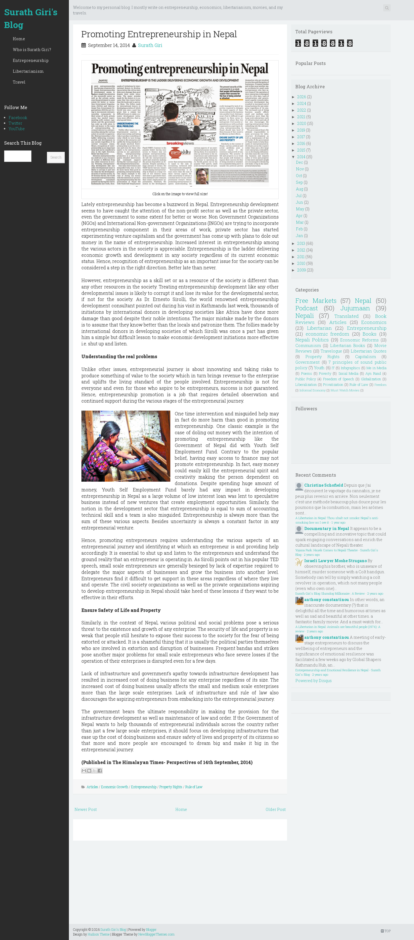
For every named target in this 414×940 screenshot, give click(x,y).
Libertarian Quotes (368, 351)
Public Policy (305, 379)
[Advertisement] (180, 885)
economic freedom (328, 334)
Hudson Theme (98, 934)
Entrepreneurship (31, 60)
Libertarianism (28, 71)
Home (19, 38)
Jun (299, 202)
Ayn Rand (373, 373)
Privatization (333, 384)
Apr (299, 215)
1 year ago (338, 522)
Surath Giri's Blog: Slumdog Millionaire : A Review (330, 593)
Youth (319, 367)
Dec (299, 162)
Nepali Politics (312, 339)
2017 (301, 136)
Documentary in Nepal (326, 528)
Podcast (306, 308)
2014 (301, 156)
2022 (301, 110)
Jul (299, 195)
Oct (299, 175)
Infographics (350, 368)
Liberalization (306, 384)
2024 (301, 103)
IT (333, 368)
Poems (306, 373)
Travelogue (331, 351)
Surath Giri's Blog (31, 18)
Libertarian (319, 328)
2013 (301, 243)
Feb (299, 229)
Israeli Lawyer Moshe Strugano (335, 560)
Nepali (304, 315)
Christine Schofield (323, 485)
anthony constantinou (326, 599)
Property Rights (170, 787)
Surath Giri (150, 45)
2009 (301, 270)
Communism (308, 345)
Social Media (348, 373)
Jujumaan (355, 308)
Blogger (151, 929)
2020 (301, 123)
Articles (92, 787)
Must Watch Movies (345, 390)
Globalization (371, 379)
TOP (386, 931)
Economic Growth (114, 787)
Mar (300, 222)
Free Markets (315, 300)
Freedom (380, 385)
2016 (301, 143)
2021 (301, 116)
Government (307, 362)
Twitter (15, 123)
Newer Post (85, 809)
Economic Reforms (359, 340)
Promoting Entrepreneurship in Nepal (159, 34)
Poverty (325, 373)
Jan (299, 235)
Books (369, 334)
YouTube (17, 128)
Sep (299, 182)
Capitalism (365, 356)
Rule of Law (194, 787)
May (300, 209)
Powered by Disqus (313, 680)
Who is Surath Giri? (32, 49)
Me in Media (376, 368)
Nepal (363, 300)
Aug (299, 189)
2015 (301, 150)
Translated (346, 316)
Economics (373, 322)
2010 (301, 263)
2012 (301, 250)
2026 (301, 96)
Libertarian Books (347, 345)
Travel (19, 82)
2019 (301, 130)
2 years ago (312, 554)
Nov (300, 169)
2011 (301, 256)
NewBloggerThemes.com (156, 934)
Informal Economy (313, 390)
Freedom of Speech (338, 379)
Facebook (18, 117)
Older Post (276, 809)
